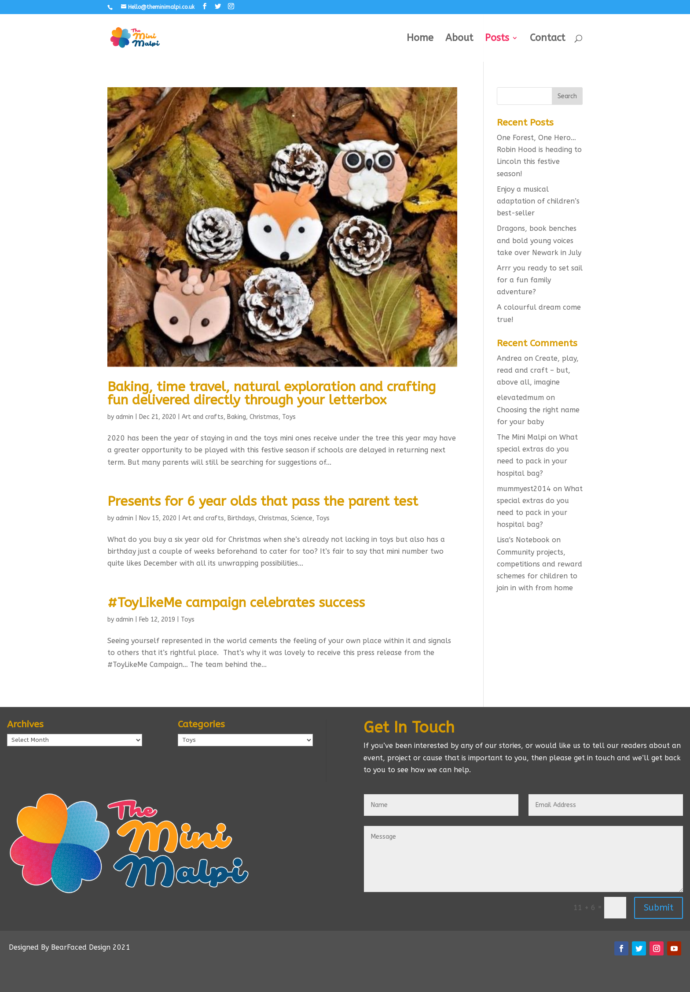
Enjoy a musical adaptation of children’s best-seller (538, 201)
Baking (236, 417)
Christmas (264, 417)
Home (420, 39)
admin (124, 417)
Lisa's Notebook (523, 540)
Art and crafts (203, 417)
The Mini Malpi (521, 437)
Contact (547, 39)
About (459, 39)
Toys (289, 417)
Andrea (509, 358)
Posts (497, 39)
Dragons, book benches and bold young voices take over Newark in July (539, 240)
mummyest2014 (524, 489)
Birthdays (241, 518)
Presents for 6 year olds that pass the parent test (262, 501)
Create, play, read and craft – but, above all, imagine (538, 370)
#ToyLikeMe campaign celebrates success (236, 603)
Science (301, 518)
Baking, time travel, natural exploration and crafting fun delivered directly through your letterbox (271, 393)
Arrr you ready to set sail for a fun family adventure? (540, 280)
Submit (658, 908)
